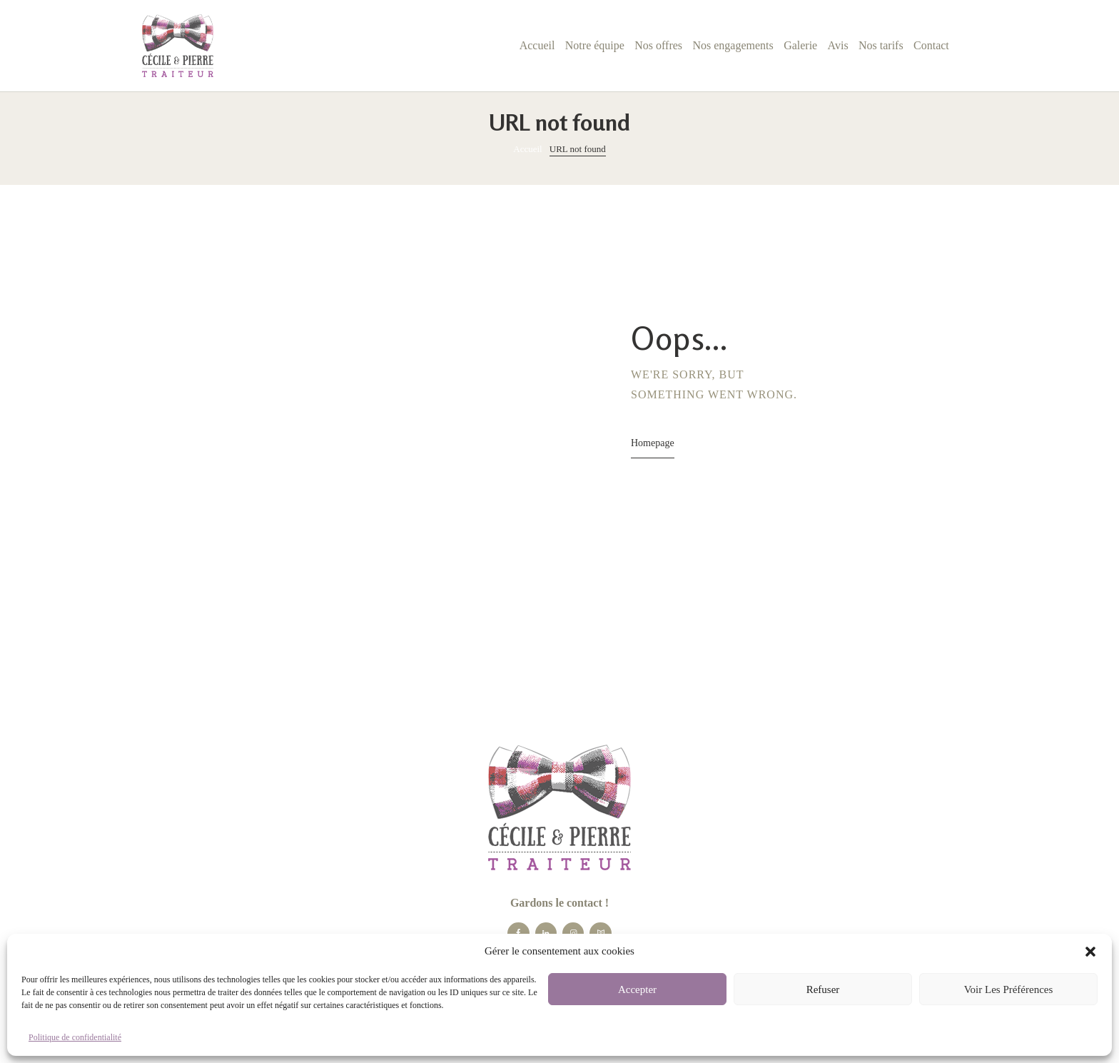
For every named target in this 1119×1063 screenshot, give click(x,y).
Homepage (652, 443)
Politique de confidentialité (75, 1037)
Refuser (823, 989)
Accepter (637, 989)
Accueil (527, 148)
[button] (1090, 951)
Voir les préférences (1008, 989)
